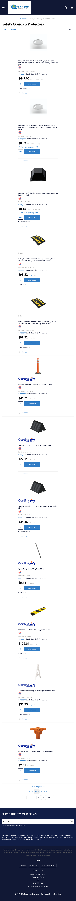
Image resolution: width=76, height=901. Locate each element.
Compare (23, 93)
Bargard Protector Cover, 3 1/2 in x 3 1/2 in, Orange (35, 751)
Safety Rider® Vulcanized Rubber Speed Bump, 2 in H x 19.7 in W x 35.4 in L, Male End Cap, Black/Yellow (37, 323)
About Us (23, 865)
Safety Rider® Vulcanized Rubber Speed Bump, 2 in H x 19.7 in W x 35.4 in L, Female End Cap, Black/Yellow (37, 260)
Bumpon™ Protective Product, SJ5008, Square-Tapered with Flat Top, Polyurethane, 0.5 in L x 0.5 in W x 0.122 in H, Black (37, 127)
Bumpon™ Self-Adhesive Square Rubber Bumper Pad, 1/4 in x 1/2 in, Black (38, 194)
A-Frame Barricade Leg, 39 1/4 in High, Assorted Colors (36, 691)
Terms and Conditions (48, 865)
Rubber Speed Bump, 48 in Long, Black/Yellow (33, 630)
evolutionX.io (56, 894)
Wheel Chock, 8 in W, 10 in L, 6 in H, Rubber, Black (34, 445)
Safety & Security (35, 19)
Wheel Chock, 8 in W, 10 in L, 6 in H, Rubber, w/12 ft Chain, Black (37, 507)
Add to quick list (24, 88)
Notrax (20, 253)
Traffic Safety (50, 19)
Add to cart (32, 84)
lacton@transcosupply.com (38, 886)
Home (23, 19)
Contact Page (33, 865)
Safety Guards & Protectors (36, 74)
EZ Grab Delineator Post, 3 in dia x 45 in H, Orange (35, 384)
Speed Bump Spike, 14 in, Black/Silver (31, 569)
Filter (71, 29)
